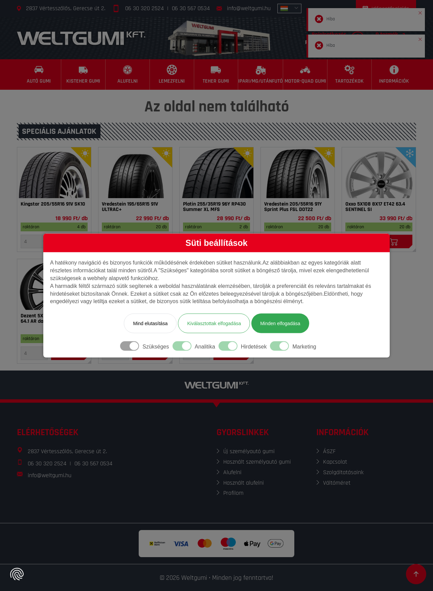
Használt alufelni (243, 483)
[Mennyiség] (34, 241)
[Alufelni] (128, 74)
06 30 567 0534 (191, 8)
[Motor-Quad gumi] (305, 74)
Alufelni (232, 472)
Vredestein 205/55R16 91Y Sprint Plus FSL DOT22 (293, 207)
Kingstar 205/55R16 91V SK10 (53, 204)
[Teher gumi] (216, 74)
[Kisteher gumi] (83, 74)
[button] (420, 11)
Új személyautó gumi (249, 451)
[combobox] (289, 8)
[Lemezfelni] (172, 74)
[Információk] (394, 74)
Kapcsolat (335, 462)
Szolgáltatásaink (343, 472)
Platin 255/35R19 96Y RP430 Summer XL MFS (214, 207)
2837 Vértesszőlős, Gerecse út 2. (65, 8)
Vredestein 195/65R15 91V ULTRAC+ (130, 207)
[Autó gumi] (39, 74)
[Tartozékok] (349, 74)
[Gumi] (54, 172)
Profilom (233, 493)
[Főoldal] (81, 38)
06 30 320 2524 (144, 8)
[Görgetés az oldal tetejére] (416, 574)
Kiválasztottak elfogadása (214, 323)
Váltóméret (336, 483)
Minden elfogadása (280, 323)
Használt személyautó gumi (257, 462)
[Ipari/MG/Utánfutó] (260, 74)
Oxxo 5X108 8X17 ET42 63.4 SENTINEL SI (375, 207)
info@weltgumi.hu (249, 8)
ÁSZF (329, 451)
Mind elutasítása (150, 323)
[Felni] (379, 172)
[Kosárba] (394, 241)
